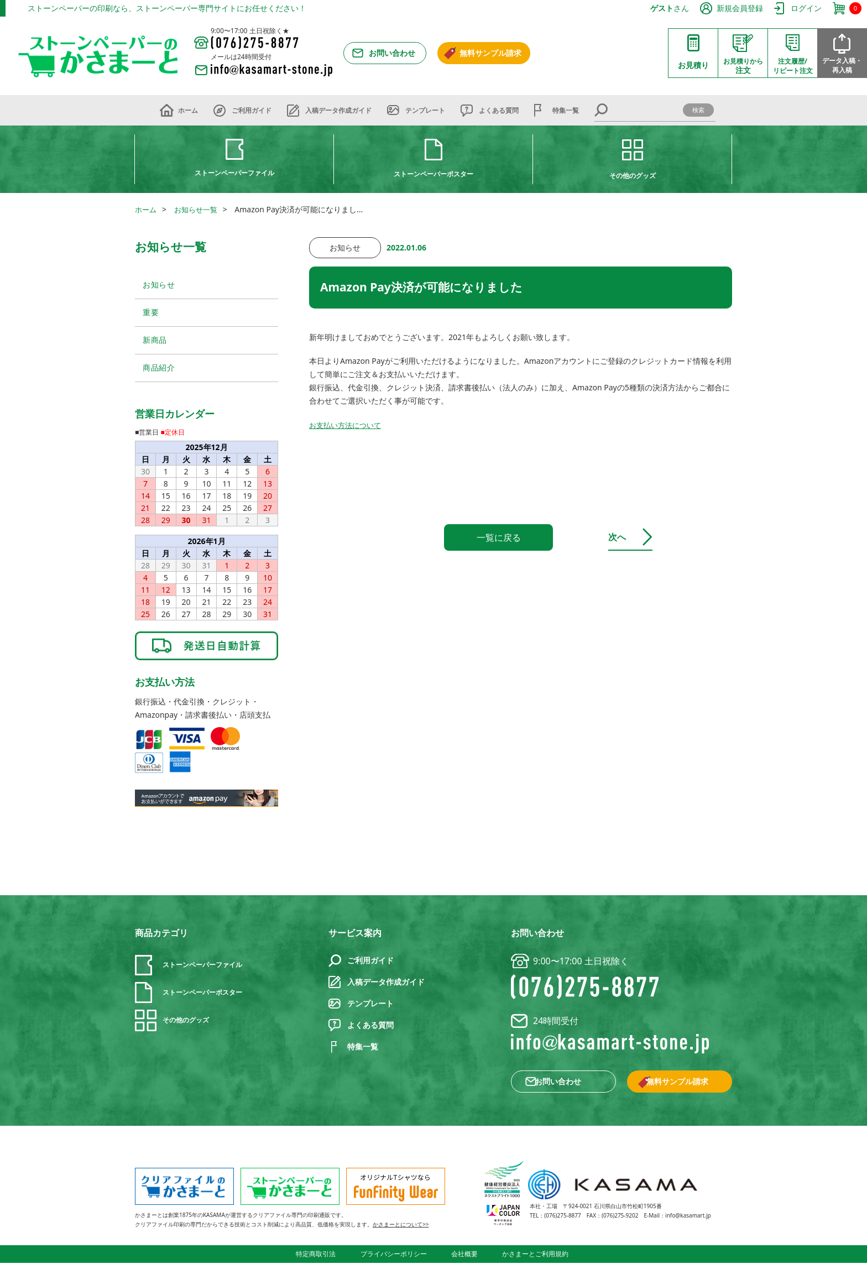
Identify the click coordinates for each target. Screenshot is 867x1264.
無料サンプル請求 (490, 53)
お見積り (693, 65)
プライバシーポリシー (396, 1255)
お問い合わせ (392, 53)
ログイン (806, 8)
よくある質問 (499, 110)
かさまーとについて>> (401, 1226)
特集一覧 (565, 110)
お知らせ (159, 285)
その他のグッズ (632, 175)
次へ (625, 537)
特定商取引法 (321, 1255)
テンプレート (425, 110)
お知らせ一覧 (199, 209)
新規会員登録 (740, 8)
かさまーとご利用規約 (533, 1255)
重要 (151, 312)
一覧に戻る (499, 537)
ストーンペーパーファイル (234, 172)
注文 (743, 65)
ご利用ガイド (251, 110)
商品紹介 (159, 369)
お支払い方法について (348, 425)
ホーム (188, 110)
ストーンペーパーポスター (433, 174)
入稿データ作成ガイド (338, 110)
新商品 (155, 341)
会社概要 (464, 1255)
